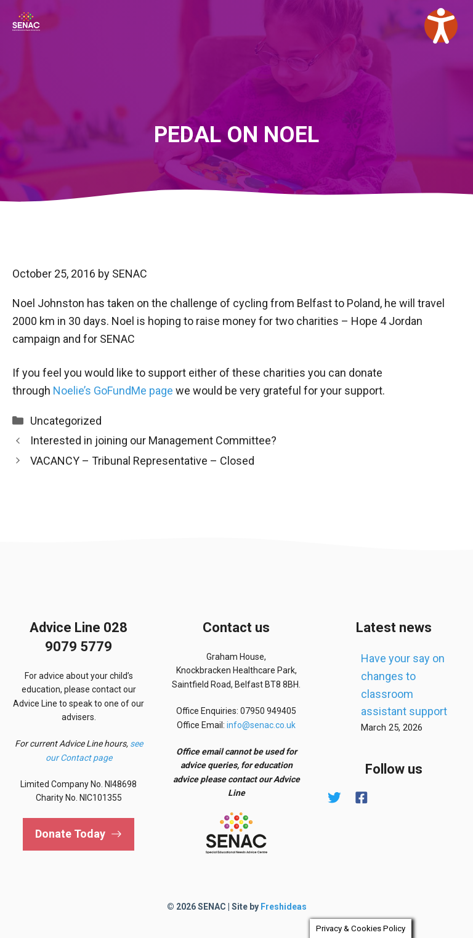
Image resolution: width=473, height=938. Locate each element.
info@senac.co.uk (261, 725)
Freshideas (284, 907)
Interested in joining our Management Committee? (153, 440)
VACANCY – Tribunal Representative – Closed (142, 460)
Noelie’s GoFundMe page (113, 390)
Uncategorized (66, 420)
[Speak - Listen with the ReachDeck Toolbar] (441, 25)
